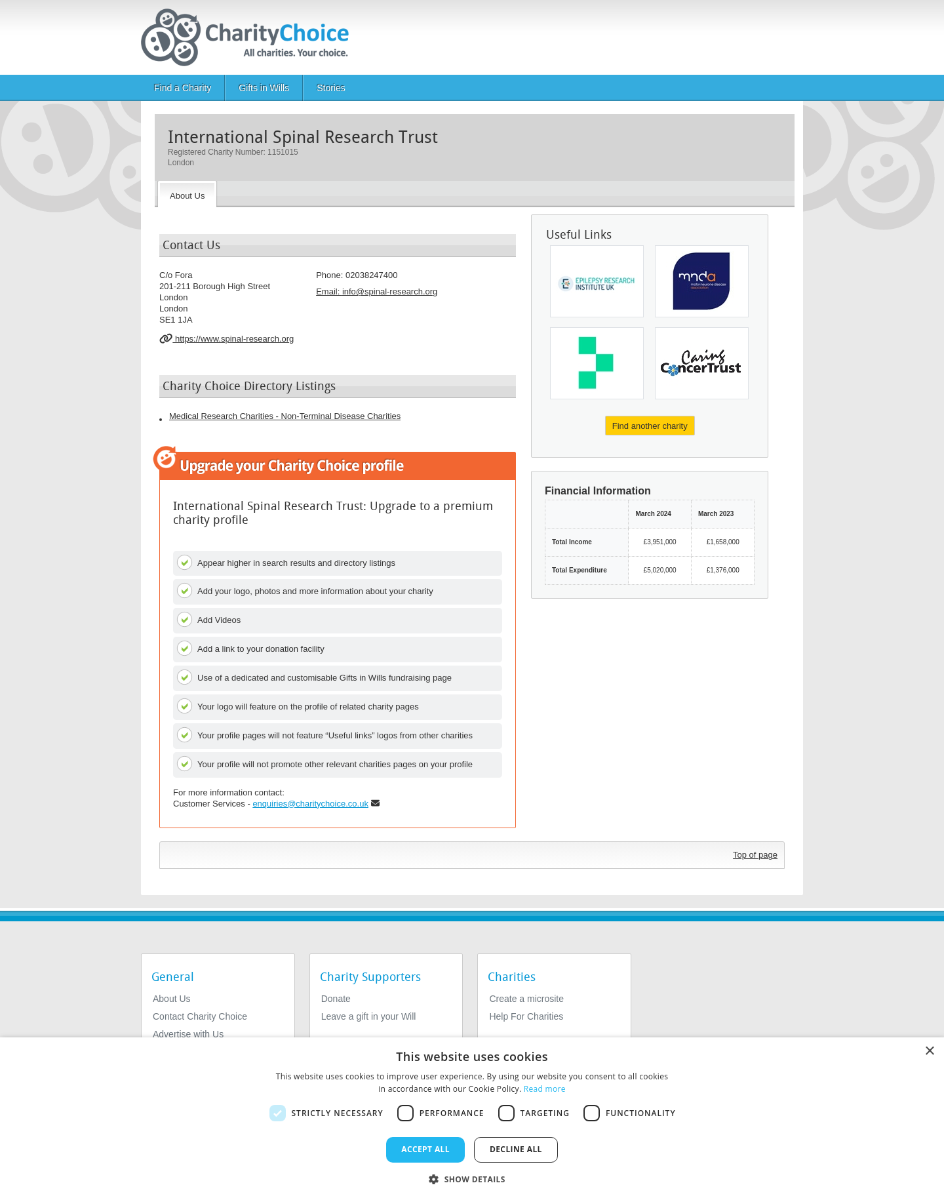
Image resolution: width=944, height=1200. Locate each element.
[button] (472, 1178)
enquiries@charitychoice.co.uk (310, 804)
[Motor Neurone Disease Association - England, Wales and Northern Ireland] (702, 281)
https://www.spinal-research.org (226, 338)
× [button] (929, 1051)
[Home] (250, 37)
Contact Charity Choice (200, 1016)
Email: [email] (376, 291)
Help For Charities (526, 1016)
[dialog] (472, 1118)
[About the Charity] (187, 194)
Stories (331, 88)
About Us (172, 998)
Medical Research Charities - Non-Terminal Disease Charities (285, 416)
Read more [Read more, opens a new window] (545, 1088)
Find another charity (650, 426)
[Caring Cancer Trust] (702, 363)
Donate (336, 998)
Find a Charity (182, 88)
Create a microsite (526, 998)
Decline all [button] (516, 1149)
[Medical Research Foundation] (597, 363)
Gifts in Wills (264, 88)
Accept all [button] (425, 1149)
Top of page (755, 855)
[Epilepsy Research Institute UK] (597, 281)
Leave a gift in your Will (368, 1016)
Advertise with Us (188, 1034)
